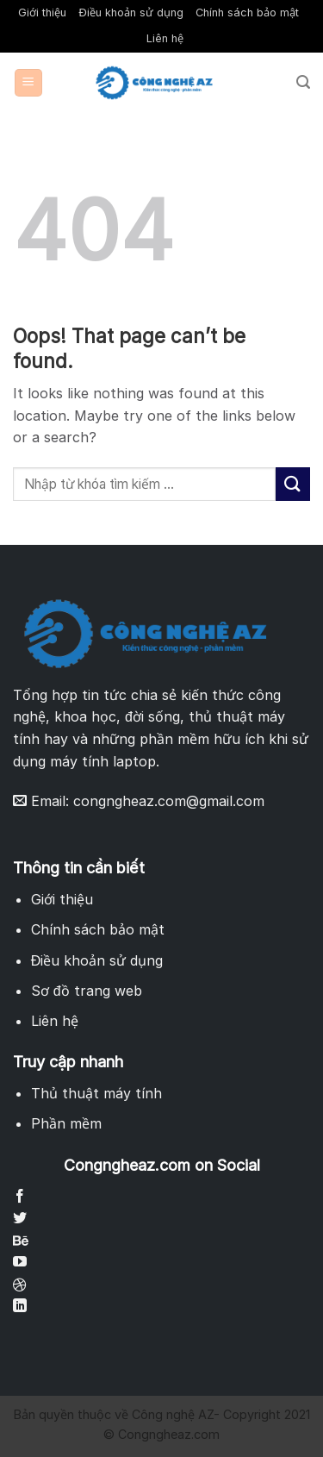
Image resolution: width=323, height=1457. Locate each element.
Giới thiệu (42, 12)
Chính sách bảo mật (247, 12)
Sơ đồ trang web (86, 990)
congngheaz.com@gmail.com (168, 801)
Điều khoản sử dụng (130, 12)
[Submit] (293, 484)
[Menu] (29, 83)
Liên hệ (164, 38)
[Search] (303, 82)
